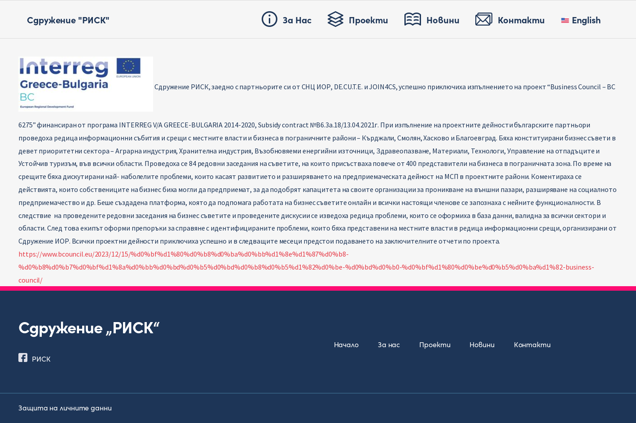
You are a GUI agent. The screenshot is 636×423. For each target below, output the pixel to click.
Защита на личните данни (65, 407)
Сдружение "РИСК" (68, 19)
